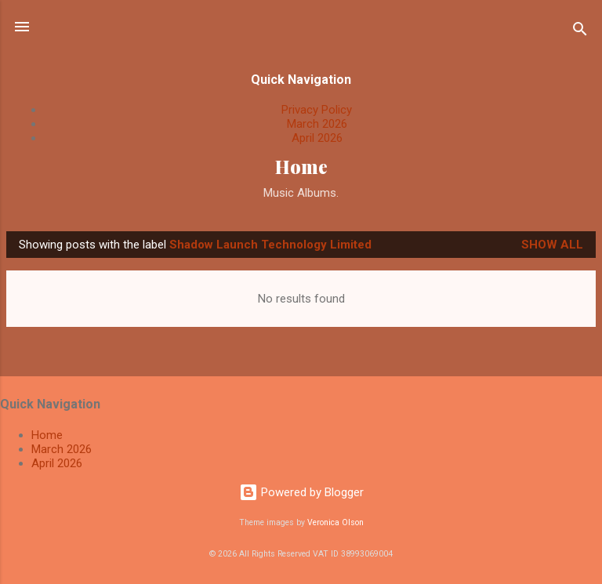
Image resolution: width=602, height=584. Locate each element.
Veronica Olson (335, 522)
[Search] (580, 32)
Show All (552, 245)
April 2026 (317, 138)
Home (301, 166)
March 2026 (317, 124)
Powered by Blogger (301, 492)
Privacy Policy (316, 110)
